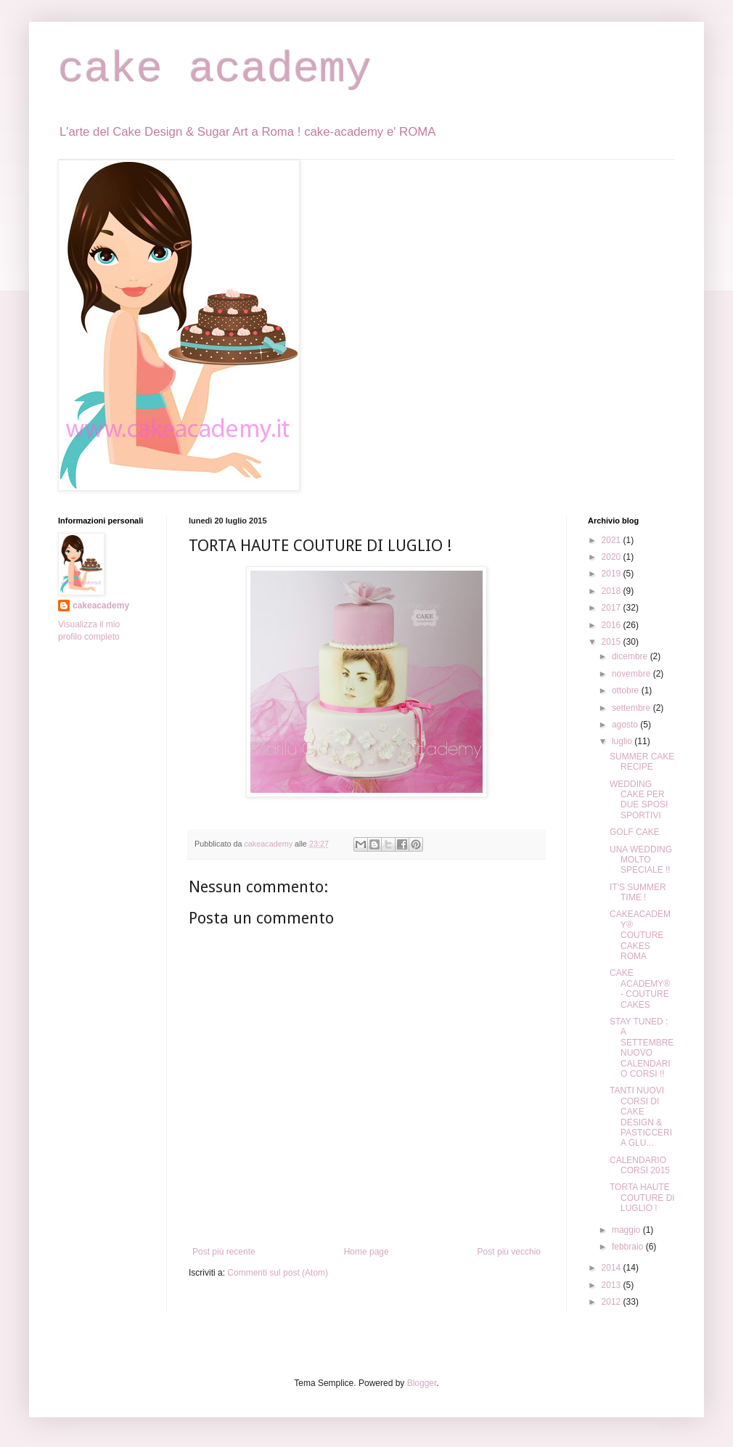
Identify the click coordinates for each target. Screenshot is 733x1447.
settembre (632, 708)
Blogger (422, 1383)
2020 (612, 557)
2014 (612, 1268)
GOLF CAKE (635, 832)
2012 (612, 1302)
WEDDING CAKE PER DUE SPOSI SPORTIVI (639, 799)
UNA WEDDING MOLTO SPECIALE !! (641, 860)
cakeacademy (101, 605)
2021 (612, 540)
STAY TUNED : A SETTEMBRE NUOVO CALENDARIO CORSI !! (641, 1047)
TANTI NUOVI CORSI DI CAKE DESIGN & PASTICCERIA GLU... (641, 1116)
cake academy (215, 69)
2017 (612, 608)
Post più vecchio (509, 1252)
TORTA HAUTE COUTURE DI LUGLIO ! (642, 1197)
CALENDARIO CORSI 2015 (640, 1165)
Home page (366, 1252)
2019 (612, 573)
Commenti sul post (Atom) (277, 1273)
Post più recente (223, 1252)
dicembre (631, 656)
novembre (632, 674)
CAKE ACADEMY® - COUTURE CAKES (640, 988)
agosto (626, 725)
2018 (612, 591)
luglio (623, 741)
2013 (612, 1285)
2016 (612, 625)
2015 (612, 642)
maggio (627, 1230)
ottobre (627, 690)
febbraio (629, 1247)
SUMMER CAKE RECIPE (642, 761)
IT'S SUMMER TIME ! (638, 892)
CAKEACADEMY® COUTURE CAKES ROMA (640, 935)
